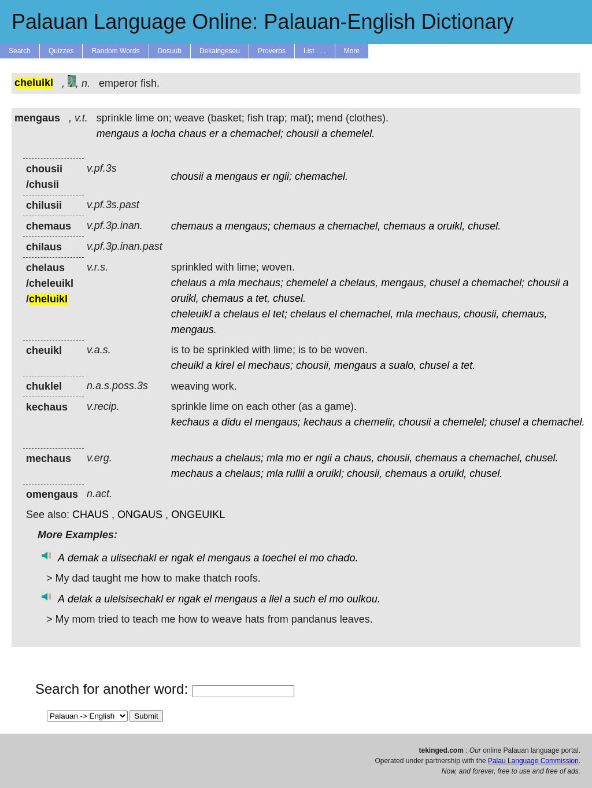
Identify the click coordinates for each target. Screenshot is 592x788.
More (352, 51)
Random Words (115, 51)
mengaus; (248, 226)
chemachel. (321, 176)
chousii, (481, 314)
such (305, 599)
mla (227, 282)
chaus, (358, 458)
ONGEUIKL (198, 514)
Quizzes (61, 51)
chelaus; (244, 458)
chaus (192, 133)
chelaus (189, 282)
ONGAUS (139, 514)
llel (275, 599)
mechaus (192, 458)
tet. (468, 365)
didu (231, 422)
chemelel (307, 282)
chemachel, (353, 226)
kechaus (190, 422)
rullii (295, 473)
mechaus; (260, 282)
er (214, 133)
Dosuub (170, 51)
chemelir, (374, 422)
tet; (280, 314)
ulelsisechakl (133, 599)
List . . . (315, 51)
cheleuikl (191, 314)
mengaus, (404, 282)
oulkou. (363, 599)
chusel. (484, 226)
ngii (324, 458)
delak (80, 599)
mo (293, 458)
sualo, (402, 365)
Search (20, 51)
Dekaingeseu (219, 51)
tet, (263, 298)
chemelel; (464, 422)
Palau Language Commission (533, 761)
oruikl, (451, 226)
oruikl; (330, 473)
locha (163, 133)
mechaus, (438, 314)
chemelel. (352, 133)
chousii (302, 133)
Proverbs (272, 51)
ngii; (282, 176)
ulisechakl (133, 558)
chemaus (192, 226)
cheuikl (187, 365)
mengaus (118, 133)
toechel (278, 558)
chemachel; (256, 133)
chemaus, (524, 314)
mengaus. (194, 329)
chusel (445, 282)
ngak (182, 558)
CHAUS (90, 514)
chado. (342, 558)
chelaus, (358, 282)
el (266, 314)
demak (83, 558)
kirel (224, 365)
